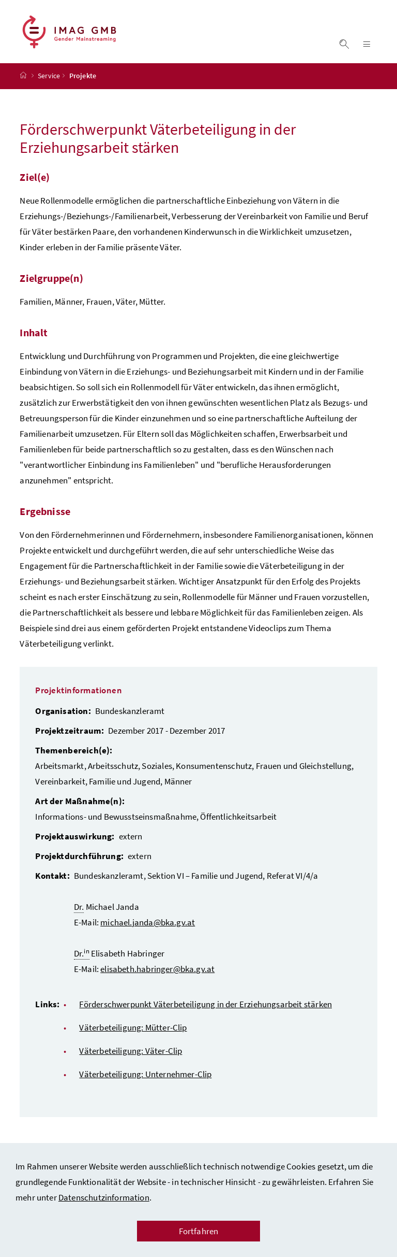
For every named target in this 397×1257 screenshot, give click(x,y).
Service (49, 84)
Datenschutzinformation (103, 1197)
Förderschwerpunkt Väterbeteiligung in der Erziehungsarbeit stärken (205, 1012)
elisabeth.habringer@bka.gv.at (157, 977)
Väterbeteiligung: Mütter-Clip (133, 1035)
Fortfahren (199, 1231)
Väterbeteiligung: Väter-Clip (130, 1059)
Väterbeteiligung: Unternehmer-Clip (145, 1082)
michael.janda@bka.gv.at (147, 930)
